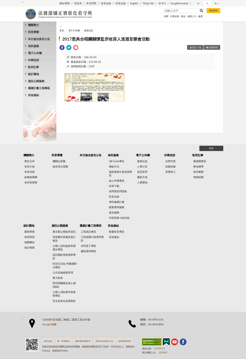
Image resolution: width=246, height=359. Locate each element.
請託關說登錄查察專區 (64, 256)
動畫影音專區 (116, 231)
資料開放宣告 (124, 341)
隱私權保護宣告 (83, 341)
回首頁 (78, 3)
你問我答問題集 (118, 191)
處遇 (200, 16)
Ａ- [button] (198, 3)
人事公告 (142, 166)
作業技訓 (174, 16)
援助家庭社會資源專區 (120, 173)
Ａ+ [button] (216, 3)
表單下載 (114, 185)
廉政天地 (142, 177)
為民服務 (33, 46)
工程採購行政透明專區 (92, 238)
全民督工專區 (88, 245)
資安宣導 (142, 171)
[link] (62, 48)
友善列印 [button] (213, 47)
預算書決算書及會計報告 (64, 238)
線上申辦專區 (116, 180)
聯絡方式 (114, 166)
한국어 (162, 3)
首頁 (61, 30)
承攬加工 (170, 171)
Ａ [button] (207, 3)
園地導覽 (29, 231)
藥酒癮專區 (199, 161)
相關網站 (29, 242)
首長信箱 (106, 3)
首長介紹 (29, 166)
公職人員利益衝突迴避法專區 (64, 247)
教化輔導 (198, 166)
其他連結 (33, 95)
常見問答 (91, 3)
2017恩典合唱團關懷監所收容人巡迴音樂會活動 (106, 38)
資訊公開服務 (36, 81)
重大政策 (58, 277)
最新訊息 (88, 30)
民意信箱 (120, 3)
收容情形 (29, 236)
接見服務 (114, 212)
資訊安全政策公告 (104, 341)
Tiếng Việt (148, 3)
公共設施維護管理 (63, 272)
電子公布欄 (35, 53)
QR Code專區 (116, 161)
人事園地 (142, 182)
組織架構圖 (30, 177)
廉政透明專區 (88, 251)
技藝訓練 (170, 166)
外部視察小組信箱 (119, 217)
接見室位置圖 (60, 166)
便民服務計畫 (116, 201)
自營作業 (170, 161)
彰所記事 (33, 67)
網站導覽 (64, 3)
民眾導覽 (33, 32)
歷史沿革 (29, 161)
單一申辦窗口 (63, 341)
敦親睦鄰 (198, 177)
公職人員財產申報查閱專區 (64, 293)
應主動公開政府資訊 (64, 231)
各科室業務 (30, 182)
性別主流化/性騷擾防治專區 (65, 265)
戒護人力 (191, 16)
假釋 (166, 16)
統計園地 (33, 74)
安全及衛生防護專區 (64, 300)
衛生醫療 (198, 171)
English (134, 3)
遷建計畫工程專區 (39, 88)
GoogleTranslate (179, 3)
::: (22, 1)
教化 (183, 16)
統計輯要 (29, 247)
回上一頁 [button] (196, 47)
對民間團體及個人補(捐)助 (64, 285)
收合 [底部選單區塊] (211, 148)
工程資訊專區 (88, 231)
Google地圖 (49, 324)
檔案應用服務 (116, 207)
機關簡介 (33, 25)
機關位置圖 (59, 161)
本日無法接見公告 (39, 39)
